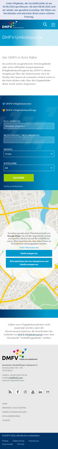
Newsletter (48, 392)
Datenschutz (18, 440)
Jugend (6, 420)
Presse (5, 440)
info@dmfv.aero (16, 377)
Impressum (34, 440)
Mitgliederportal (11, 416)
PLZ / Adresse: (12, 121)
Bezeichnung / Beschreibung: (22, 135)
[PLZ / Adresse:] (29, 126)
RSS (10, 392)
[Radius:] (29, 154)
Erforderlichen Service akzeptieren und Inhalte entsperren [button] (29, 263)
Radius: (8, 149)
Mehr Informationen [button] (29, 247)
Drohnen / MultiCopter (14, 407)
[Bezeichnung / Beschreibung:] (29, 140)
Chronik (20, 443)
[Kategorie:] (29, 168)
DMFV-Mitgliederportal (30, 334)
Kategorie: (10, 163)
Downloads (7, 443)
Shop (4, 403)
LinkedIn (40, 392)
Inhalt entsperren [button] (29, 253)
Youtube (33, 392)
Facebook (18, 392)
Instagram (25, 392)
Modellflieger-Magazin (14, 412)
